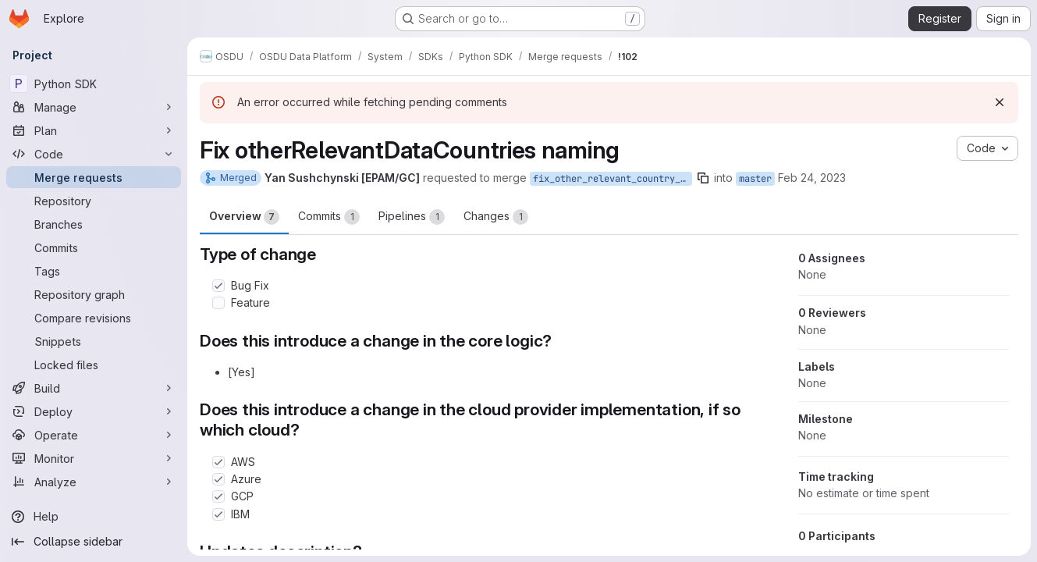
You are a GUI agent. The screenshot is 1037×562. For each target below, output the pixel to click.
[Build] (93, 388)
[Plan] (93, 130)
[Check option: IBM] (218, 514)
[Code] (93, 154)
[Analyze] (93, 482)
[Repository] (93, 201)
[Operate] (93, 435)
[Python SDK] (93, 83)
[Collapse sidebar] (93, 542)
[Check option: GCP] (218, 496)
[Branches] (93, 224)
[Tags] (93, 271)
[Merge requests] (93, 177)
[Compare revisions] (93, 318)
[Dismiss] (999, 102)
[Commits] (93, 247)
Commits (329, 217)
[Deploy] (93, 411)
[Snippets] (93, 341)
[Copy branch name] (703, 178)
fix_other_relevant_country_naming (612, 179)
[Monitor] (93, 458)
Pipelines (411, 217)
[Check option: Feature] (218, 303)
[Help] (93, 517)
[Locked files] (93, 364)
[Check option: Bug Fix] (218, 285)
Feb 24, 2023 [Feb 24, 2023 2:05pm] (812, 177)
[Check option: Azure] (218, 479)
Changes (495, 217)
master (755, 179)
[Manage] (93, 107)
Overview (244, 217)
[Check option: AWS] (218, 462)
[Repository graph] (93, 294)
